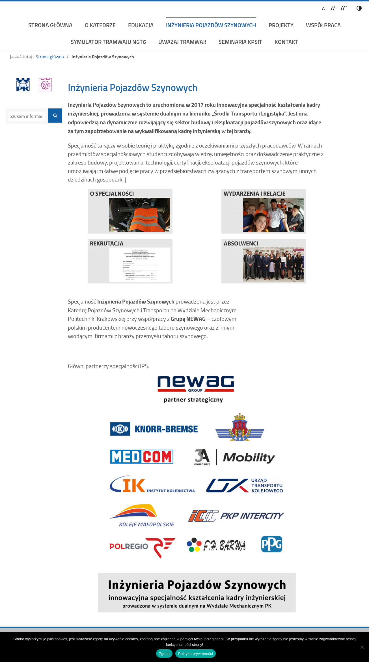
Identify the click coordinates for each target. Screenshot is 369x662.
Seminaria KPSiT (240, 42)
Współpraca (323, 25)
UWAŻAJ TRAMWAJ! (182, 42)
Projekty (281, 25)
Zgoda (164, 654)
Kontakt (286, 42)
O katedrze (100, 25)
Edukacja (141, 25)
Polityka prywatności (195, 654)
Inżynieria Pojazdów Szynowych (211, 25)
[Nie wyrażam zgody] (362, 647)
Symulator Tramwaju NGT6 (108, 42)
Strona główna (50, 25)
